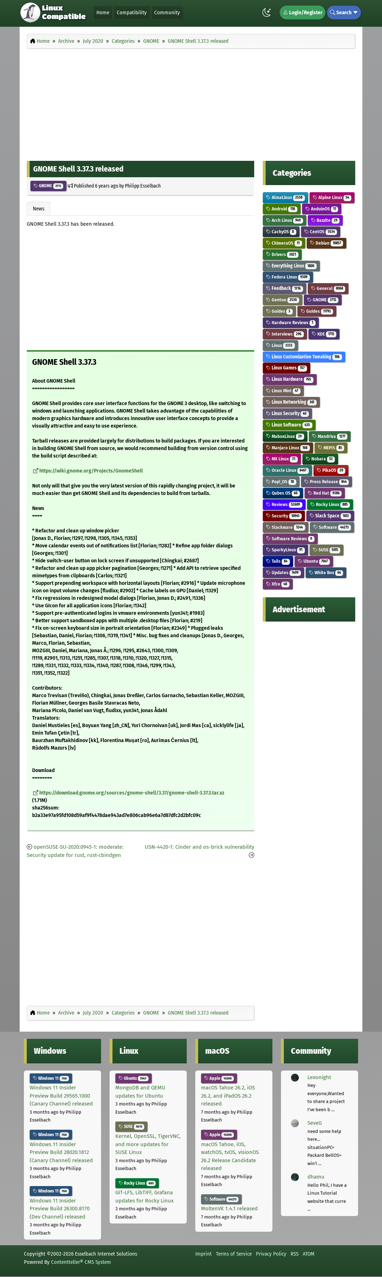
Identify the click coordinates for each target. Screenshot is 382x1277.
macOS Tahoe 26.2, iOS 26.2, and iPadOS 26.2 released (228, 1095)
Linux (280, 345)
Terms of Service (234, 1254)
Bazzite (325, 220)
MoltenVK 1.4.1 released (229, 1208)
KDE (324, 334)
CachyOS (281, 231)
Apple (219, 1078)
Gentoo (282, 299)
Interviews (285, 334)
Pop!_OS (281, 481)
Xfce (278, 584)
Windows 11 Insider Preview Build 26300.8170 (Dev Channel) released (60, 1208)
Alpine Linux (332, 197)
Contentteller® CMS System (81, 1262)
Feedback (284, 288)
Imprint (203, 1254)
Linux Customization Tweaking (304, 356)
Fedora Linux (288, 277)
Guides (279, 311)
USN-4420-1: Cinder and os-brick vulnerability (199, 847)
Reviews (284, 504)
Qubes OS (283, 493)
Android (281, 208)
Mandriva (330, 436)
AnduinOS (321, 208)
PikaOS (331, 470)
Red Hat (325, 493)
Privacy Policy (271, 1254)
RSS (294, 1254)
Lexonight (319, 1077)
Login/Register (302, 12)
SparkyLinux (285, 549)
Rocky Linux (330, 504)
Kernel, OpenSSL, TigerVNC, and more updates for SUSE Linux (148, 1144)
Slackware (285, 527)
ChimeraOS (284, 243)
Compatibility (132, 12)
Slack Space (330, 516)
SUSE (327, 549)
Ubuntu (314, 561)
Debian (326, 243)
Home (102, 12)
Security (284, 516)
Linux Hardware (289, 379)
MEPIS (331, 447)
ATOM (309, 1254)
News (38, 208)
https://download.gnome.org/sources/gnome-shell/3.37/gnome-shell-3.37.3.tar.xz (131, 793)
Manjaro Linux (288, 447)
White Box (326, 572)
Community (167, 12)
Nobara (320, 458)
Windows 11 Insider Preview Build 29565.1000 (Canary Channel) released (61, 1095)
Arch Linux (284, 220)
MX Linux (282, 458)
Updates (283, 572)
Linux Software (289, 425)
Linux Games (286, 368)
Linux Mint (283, 390)
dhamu (316, 1177)
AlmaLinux (285, 197)
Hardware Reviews (291, 322)
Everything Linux (291, 266)
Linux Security (287, 413)
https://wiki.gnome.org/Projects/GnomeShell (91, 471)
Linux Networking (291, 402)
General (328, 288)
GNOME (48, 185)
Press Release (326, 481)
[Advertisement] (191, 103)
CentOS (320, 231)
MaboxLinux (285, 436)
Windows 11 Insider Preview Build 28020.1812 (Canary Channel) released (61, 1152)
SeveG (314, 1123)
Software (332, 527)
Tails (278, 561)
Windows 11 (51, 1078)
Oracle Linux (287, 470)
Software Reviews (290, 538)
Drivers (282, 254)
